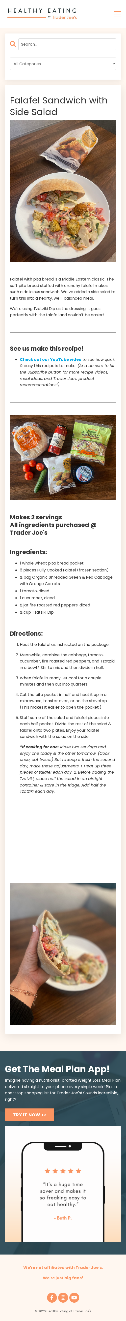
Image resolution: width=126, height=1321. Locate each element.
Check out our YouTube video (50, 359)
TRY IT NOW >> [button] (29, 1115)
